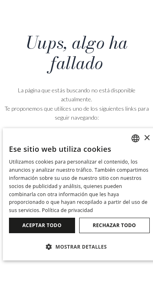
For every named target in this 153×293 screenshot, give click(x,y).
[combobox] (135, 138)
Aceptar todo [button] (42, 225)
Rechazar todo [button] (114, 225)
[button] (79, 246)
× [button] (147, 138)
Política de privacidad (67, 210)
